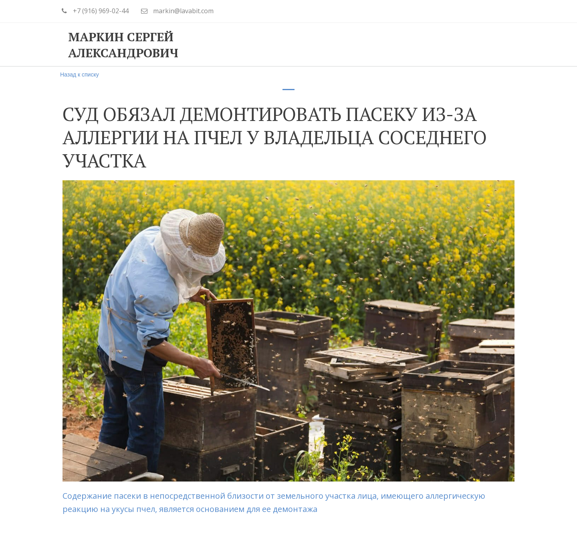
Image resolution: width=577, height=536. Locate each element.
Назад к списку (79, 74)
